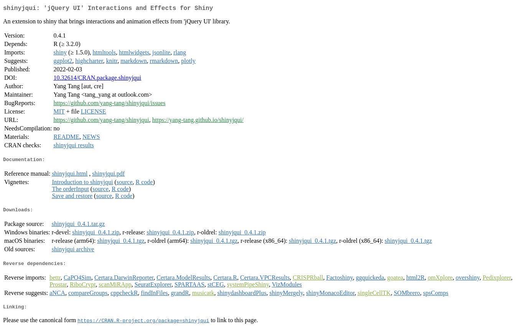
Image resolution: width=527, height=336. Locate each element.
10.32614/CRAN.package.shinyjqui (97, 79)
